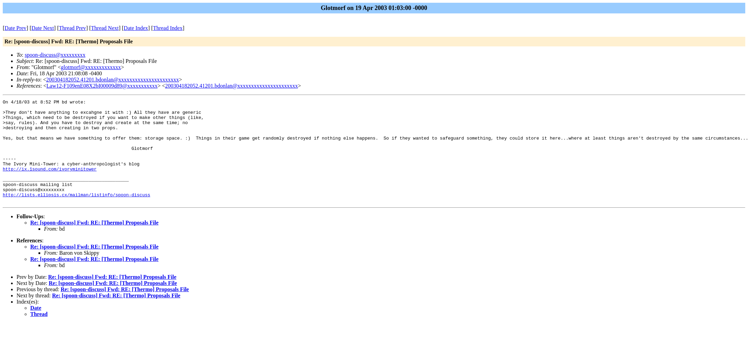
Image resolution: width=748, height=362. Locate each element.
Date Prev (15, 28)
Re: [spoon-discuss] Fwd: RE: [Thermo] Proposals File (94, 243)
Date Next (43, 28)
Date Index (136, 28)
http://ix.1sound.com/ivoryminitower (50, 183)
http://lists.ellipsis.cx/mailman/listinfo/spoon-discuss (76, 214)
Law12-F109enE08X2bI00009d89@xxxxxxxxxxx (101, 86)
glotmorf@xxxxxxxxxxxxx (91, 67)
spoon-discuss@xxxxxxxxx (55, 55)
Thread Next (105, 28)
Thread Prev (72, 28)
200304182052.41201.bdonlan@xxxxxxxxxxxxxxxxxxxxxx (112, 80)
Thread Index (168, 28)
